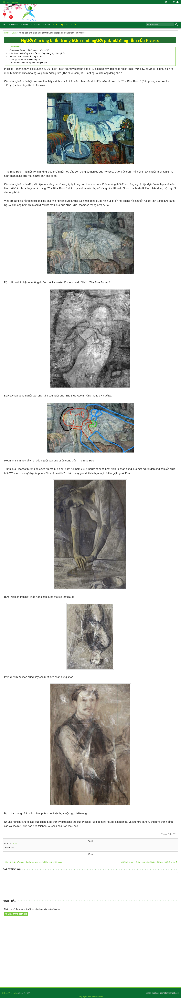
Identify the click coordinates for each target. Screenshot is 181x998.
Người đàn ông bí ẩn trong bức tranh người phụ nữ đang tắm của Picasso (90, 40)
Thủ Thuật (13, 25)
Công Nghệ (82, 997)
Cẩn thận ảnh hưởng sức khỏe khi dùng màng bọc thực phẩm (37, 53)
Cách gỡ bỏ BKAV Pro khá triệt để (25, 59)
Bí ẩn (14, 843)
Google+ (173, 2)
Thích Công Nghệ (10, 993)
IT (4, 25)
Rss (177, 2)
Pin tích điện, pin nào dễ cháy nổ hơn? (27, 56)
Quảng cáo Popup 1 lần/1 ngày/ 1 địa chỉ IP (29, 50)
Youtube (166, 2)
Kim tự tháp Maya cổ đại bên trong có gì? (28, 63)
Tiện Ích (46, 25)
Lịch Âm (15, 2)
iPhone (100, 997)
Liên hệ (6, 2)
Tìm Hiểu (24, 25)
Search (176, 25)
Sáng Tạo (35, 25)
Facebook (170, 2)
